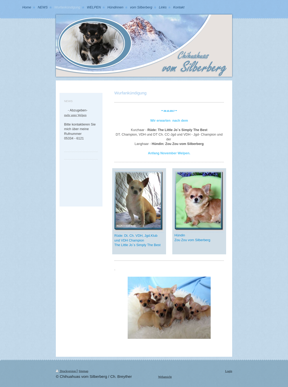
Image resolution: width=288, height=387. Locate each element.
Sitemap (83, 371)
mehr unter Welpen (75, 115)
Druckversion (66, 371)
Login (228, 371)
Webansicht (165, 376)
